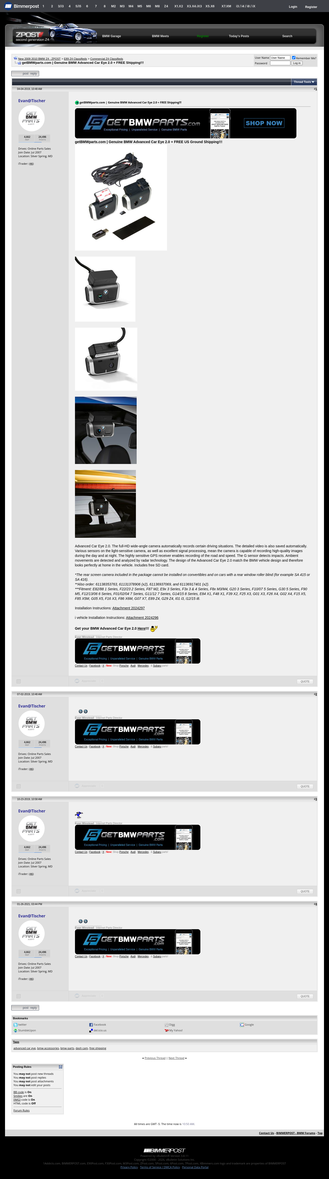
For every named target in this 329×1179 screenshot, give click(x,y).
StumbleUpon (27, 1030)
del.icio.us (100, 1030)
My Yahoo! (176, 1030)
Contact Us (81, 665)
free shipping (97, 1048)
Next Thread (176, 1058)
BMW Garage (111, 36)
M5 (139, 6)
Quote (305, 681)
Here (141, 628)
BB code (19, 1092)
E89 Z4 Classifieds (75, 58)
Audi (133, 665)
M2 (113, 6)
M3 (122, 6)
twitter (22, 1024)
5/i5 (78, 6)
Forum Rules (22, 1110)
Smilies (18, 1096)
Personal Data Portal (195, 1167)
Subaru (157, 665)
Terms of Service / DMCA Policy (160, 1167)
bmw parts (67, 1048)
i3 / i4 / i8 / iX (246, 6)
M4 (131, 6)
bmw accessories (48, 1048)
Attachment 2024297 (128, 608)
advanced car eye (25, 1048)
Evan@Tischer (31, 100)
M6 (148, 6)
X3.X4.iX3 (194, 6)
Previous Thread (155, 1058)
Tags (16, 1041)
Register (311, 7)
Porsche (124, 665)
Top (319, 1133)
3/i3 (61, 6)
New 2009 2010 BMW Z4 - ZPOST (39, 58)
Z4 (166, 6)
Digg (172, 1024)
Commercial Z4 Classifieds (106, 58)
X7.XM (226, 6)
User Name (262, 58)
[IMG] (17, 1099)
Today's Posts (239, 36)
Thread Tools (302, 81)
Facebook (94, 665)
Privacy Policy (129, 1167)
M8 (157, 6)
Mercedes (143, 665)
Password (261, 63)
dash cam (81, 1048)
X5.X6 (209, 6)
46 (31, 163)
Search (287, 36)
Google (249, 1024)
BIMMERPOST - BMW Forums (295, 1133)
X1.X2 (178, 6)
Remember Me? (304, 58)
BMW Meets (160, 36)
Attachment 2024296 (142, 618)
